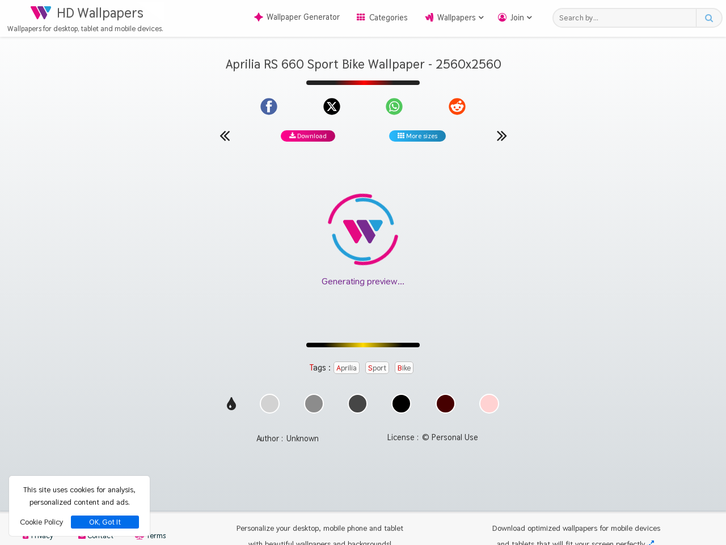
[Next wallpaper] (502, 135)
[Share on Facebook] (268, 106)
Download (308, 135)
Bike (404, 368)
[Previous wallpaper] (225, 135)
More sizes (417, 135)
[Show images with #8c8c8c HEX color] (314, 410)
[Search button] (708, 18)
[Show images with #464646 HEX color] (358, 410)
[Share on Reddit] (457, 106)
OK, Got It (105, 522)
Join (517, 17)
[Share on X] (331, 106)
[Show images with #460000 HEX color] (445, 410)
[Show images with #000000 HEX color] (401, 410)
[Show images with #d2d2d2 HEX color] (270, 410)
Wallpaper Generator (297, 17)
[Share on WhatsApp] (394, 106)
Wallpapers (456, 17)
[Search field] (627, 18)
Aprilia (346, 368)
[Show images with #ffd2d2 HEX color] (489, 410)
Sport (377, 368)
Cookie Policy (41, 522)
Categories (388, 17)
